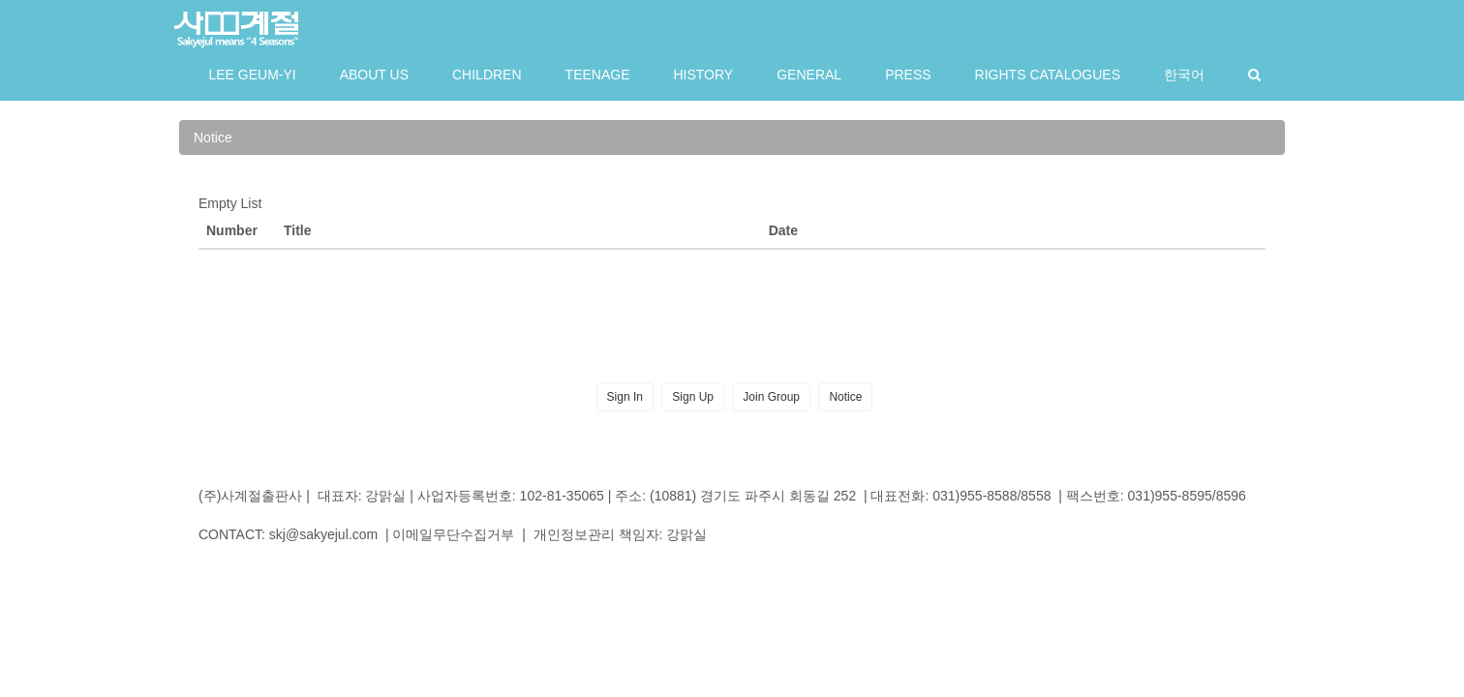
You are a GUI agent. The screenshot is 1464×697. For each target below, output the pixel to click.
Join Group (771, 397)
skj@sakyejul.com (323, 534)
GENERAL (809, 74)
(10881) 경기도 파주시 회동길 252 (753, 495)
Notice (213, 137)
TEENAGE (597, 74)
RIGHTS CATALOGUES (1047, 74)
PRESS (907, 74)
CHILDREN (487, 74)
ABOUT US (374, 74)
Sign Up (693, 397)
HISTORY (703, 74)
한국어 (1184, 74)
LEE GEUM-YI (251, 74)
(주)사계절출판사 (250, 495)
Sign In (625, 397)
